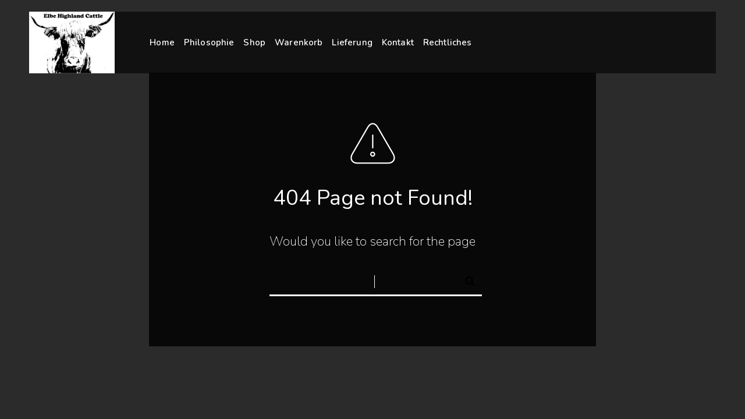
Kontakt (398, 42)
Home (162, 42)
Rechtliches (447, 42)
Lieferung (352, 42)
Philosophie (209, 42)
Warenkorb (298, 42)
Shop (254, 42)
